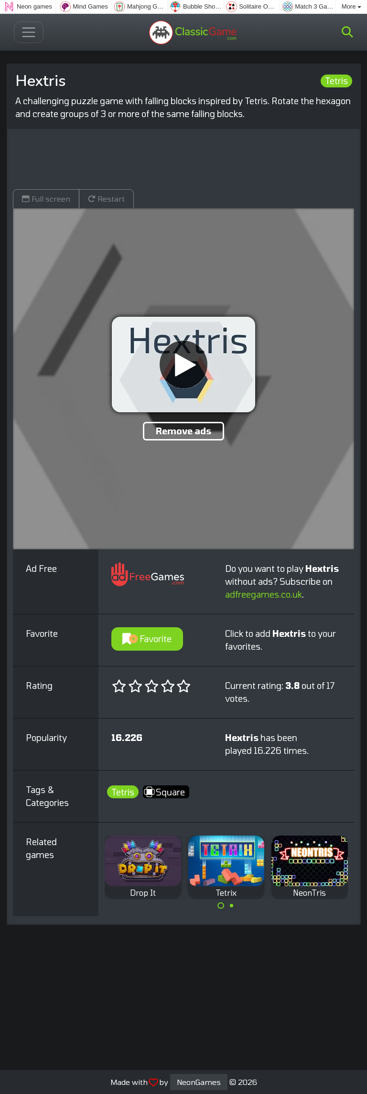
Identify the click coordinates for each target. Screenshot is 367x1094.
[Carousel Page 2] (231, 905)
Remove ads (183, 431)
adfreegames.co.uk (263, 594)
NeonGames (199, 1081)
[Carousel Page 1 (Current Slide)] (220, 905)
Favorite (147, 638)
